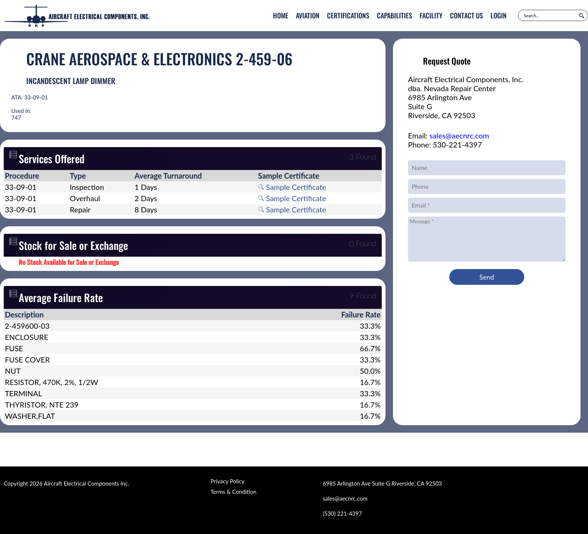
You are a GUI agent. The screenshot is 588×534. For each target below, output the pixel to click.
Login (498, 15)
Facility (431, 15)
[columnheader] (36, 175)
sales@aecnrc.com (459, 135)
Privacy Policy (227, 481)
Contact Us (466, 15)
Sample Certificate (292, 186)
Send (486, 277)
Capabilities (394, 15)
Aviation (308, 15)
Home (280, 15)
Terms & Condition (233, 491)
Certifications (348, 15)
